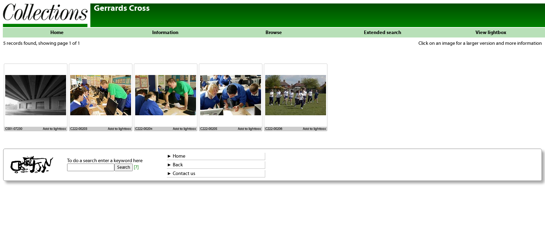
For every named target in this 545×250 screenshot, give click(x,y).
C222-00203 (78, 129)
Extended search (382, 32)
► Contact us (181, 173)
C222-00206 (273, 129)
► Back (175, 165)
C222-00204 (143, 129)
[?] (136, 167)
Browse (274, 32)
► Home (176, 156)
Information (165, 32)
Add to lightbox (54, 129)
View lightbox (490, 32)
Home (57, 32)
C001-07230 (13, 129)
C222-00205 (208, 129)
